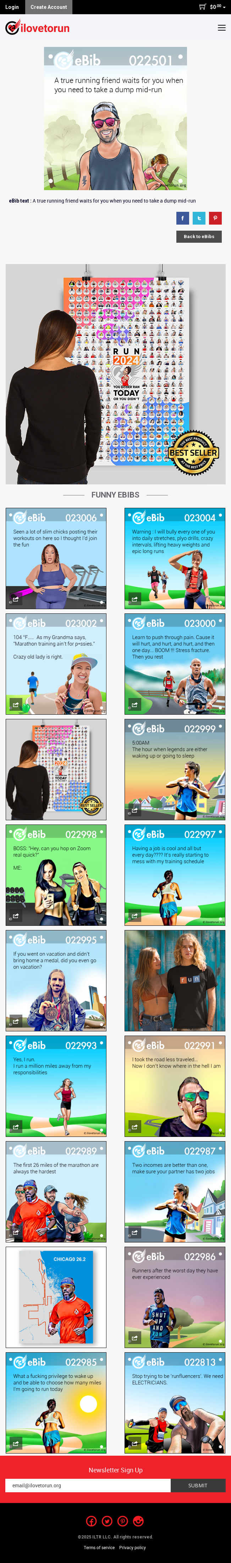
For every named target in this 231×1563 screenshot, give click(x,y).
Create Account (49, 7)
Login (12, 7)
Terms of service (99, 1547)
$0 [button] (212, 7)
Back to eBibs (199, 236)
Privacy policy (132, 1547)
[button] (222, 27)
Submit (198, 1485)
